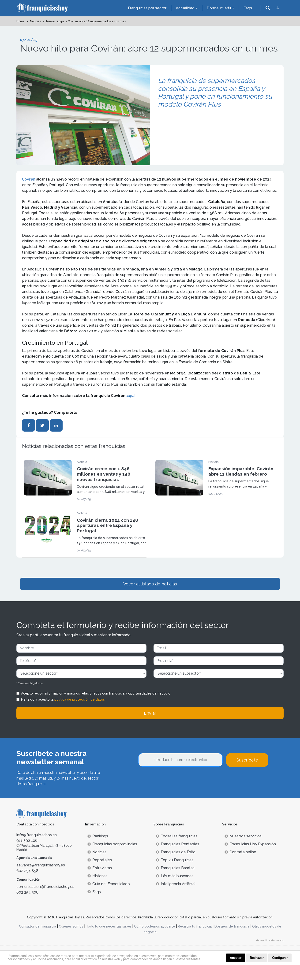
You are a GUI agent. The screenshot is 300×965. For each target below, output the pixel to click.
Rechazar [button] (257, 958)
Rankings (97, 836)
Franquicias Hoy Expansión (250, 844)
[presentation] (174, 779)
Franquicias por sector (147, 8)
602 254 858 (27, 871)
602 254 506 (27, 892)
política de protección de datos (79, 699)
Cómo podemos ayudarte (154, 926)
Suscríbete (247, 760)
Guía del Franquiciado (108, 884)
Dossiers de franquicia (231, 926)
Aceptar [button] (236, 958)
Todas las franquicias (176, 836)
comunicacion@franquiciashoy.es (45, 886)
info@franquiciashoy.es (36, 835)
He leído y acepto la (63, 699)
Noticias (96, 852)
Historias (97, 876)
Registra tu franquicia (195, 926)
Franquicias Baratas (175, 868)
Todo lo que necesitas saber (108, 926)
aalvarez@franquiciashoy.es (40, 865)
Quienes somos (71, 926)
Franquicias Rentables (177, 844)
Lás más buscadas (174, 876)
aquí (130, 395)
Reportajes (99, 860)
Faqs (248, 8)
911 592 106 (27, 840)
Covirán (29, 179)
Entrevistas (99, 868)
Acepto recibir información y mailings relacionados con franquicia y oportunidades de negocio (95, 693)
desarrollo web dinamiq (270, 940)
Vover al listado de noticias (150, 583)
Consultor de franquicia (37, 926)
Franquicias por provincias (112, 844)
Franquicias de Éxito (175, 852)
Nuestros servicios (243, 836)
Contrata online (240, 852)
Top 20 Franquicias (174, 860)
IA (277, 8)
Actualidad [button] (185, 8)
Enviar (150, 713)
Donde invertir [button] (219, 8)
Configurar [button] (280, 958)
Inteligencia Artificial (175, 884)
